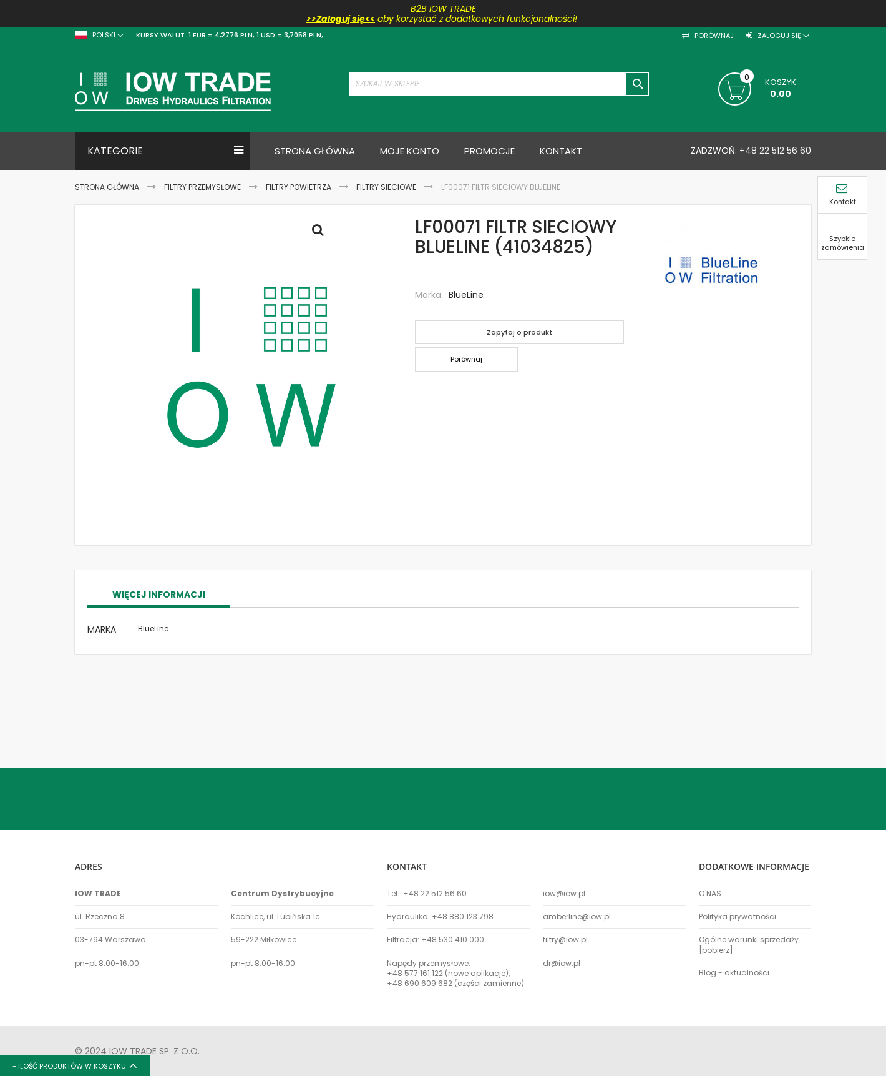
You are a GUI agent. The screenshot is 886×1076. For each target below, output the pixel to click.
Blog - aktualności (734, 973)
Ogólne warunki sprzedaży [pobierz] (749, 945)
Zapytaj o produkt (519, 332)
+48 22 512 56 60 (774, 150)
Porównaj (713, 36)
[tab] (158, 670)
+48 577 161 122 (415, 974)
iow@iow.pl (564, 894)
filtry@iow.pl (565, 940)
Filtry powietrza (298, 187)
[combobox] (499, 84)
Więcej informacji (158, 670)
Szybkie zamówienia (842, 236)
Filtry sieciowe (386, 187)
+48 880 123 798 (463, 917)
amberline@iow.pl (577, 917)
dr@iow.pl (561, 964)
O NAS (710, 894)
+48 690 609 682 (419, 984)
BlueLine (466, 295)
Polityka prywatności (737, 917)
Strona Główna (107, 187)
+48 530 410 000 (452, 940)
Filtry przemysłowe (202, 187)
